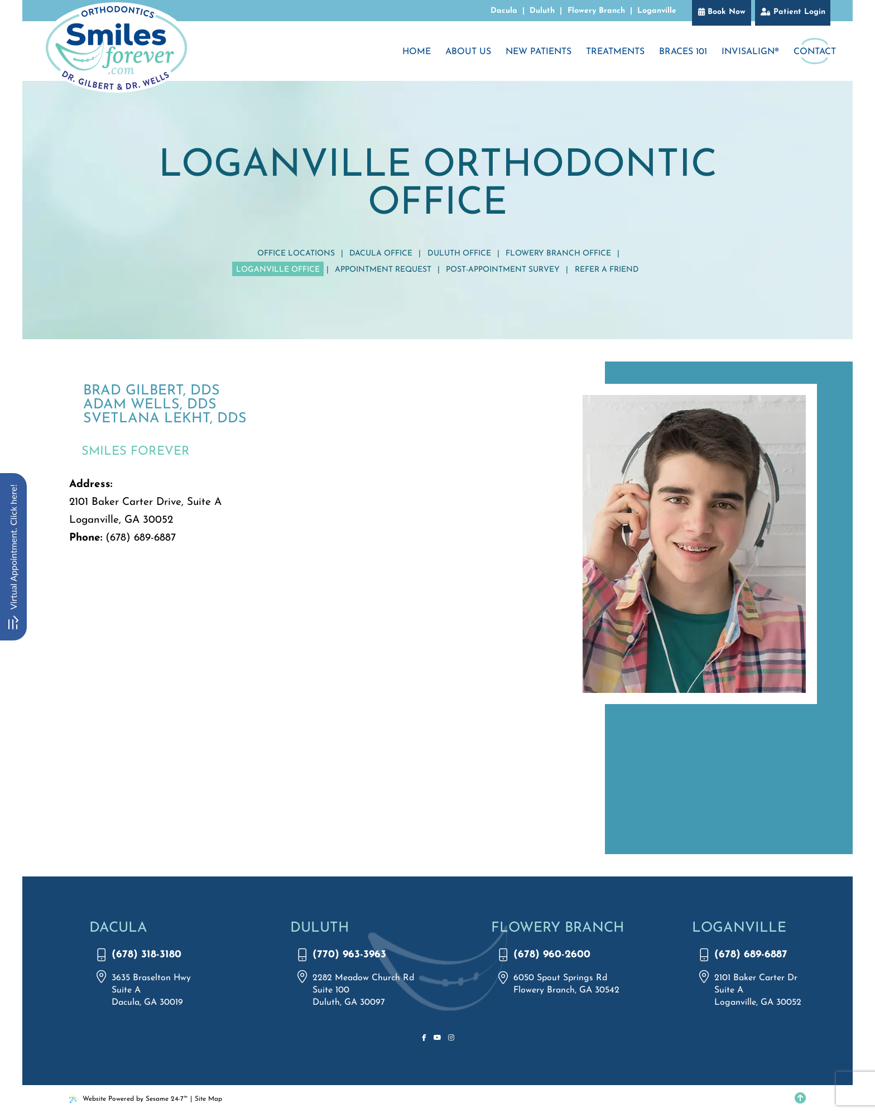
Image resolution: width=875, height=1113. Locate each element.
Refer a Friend (607, 270)
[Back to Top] (800, 1099)
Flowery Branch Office (558, 253)
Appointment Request (383, 270)
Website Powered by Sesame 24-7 (128, 1099)
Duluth (542, 11)
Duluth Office (459, 253)
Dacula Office (380, 253)
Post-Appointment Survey (503, 270)
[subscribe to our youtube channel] (437, 1038)
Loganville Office (278, 270)
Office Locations (296, 253)
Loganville (656, 11)
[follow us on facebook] (424, 1038)
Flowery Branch (596, 11)
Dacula (504, 11)
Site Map (208, 1099)
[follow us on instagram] (451, 1038)
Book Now (727, 12)
